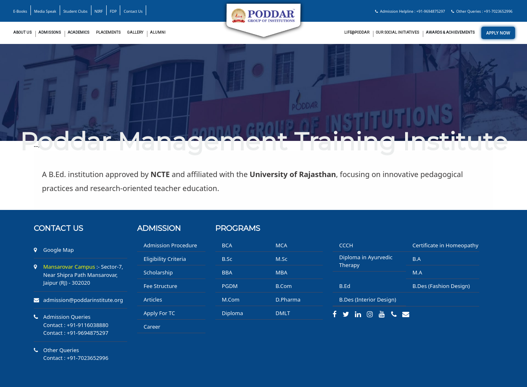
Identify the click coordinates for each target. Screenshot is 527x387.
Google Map (58, 249)
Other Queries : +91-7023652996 (482, 11)
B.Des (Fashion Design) (441, 286)
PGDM (230, 286)
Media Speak (45, 11)
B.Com (283, 286)
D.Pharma (287, 299)
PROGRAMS (237, 228)
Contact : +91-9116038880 (75, 325)
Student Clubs (75, 11)
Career (152, 326)
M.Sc (281, 259)
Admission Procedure (170, 245)
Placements (108, 32)
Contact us (58, 228)
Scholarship (158, 272)
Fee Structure (160, 286)
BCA (227, 245)
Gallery (135, 32)
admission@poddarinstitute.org (83, 300)
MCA (281, 245)
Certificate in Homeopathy (445, 245)
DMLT (282, 313)
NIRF (99, 11)
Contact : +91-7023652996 (75, 358)
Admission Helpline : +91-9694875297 (410, 11)
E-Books (20, 11)
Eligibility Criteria (165, 259)
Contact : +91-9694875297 (75, 332)
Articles (153, 299)
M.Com (231, 299)
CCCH (346, 245)
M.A (417, 272)
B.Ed (344, 286)
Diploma (232, 313)
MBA (281, 272)
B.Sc (227, 259)
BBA (227, 272)
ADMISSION (159, 228)
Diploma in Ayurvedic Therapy (366, 261)
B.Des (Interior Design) (367, 299)
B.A (417, 259)
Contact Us (133, 11)
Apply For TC (159, 313)
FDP (113, 11)
